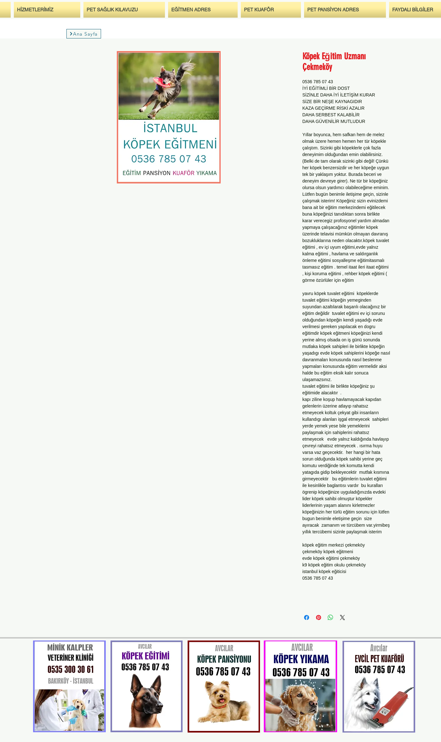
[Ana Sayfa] (83, 33)
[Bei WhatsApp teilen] (330, 617)
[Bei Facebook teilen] (306, 617)
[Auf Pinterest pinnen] (318, 617)
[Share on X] (342, 617)
